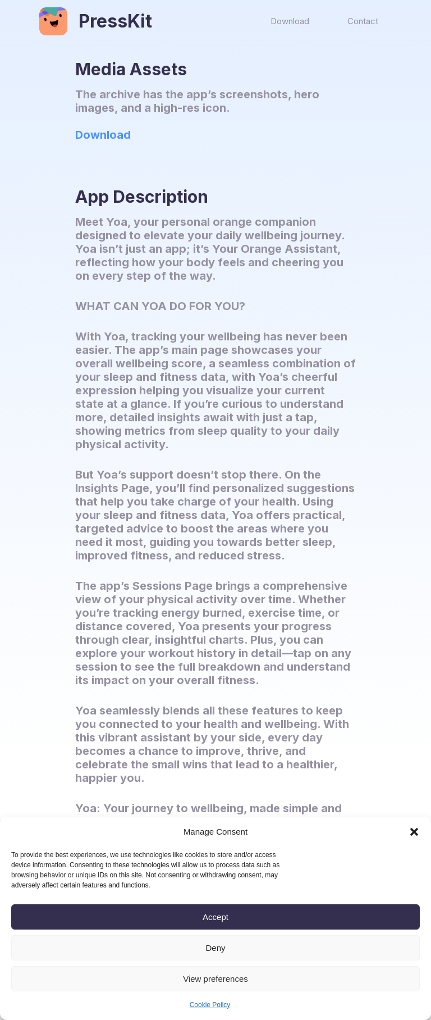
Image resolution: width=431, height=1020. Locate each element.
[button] (414, 831)
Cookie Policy (210, 1005)
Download (103, 135)
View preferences (215, 978)
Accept (215, 917)
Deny (215, 948)
